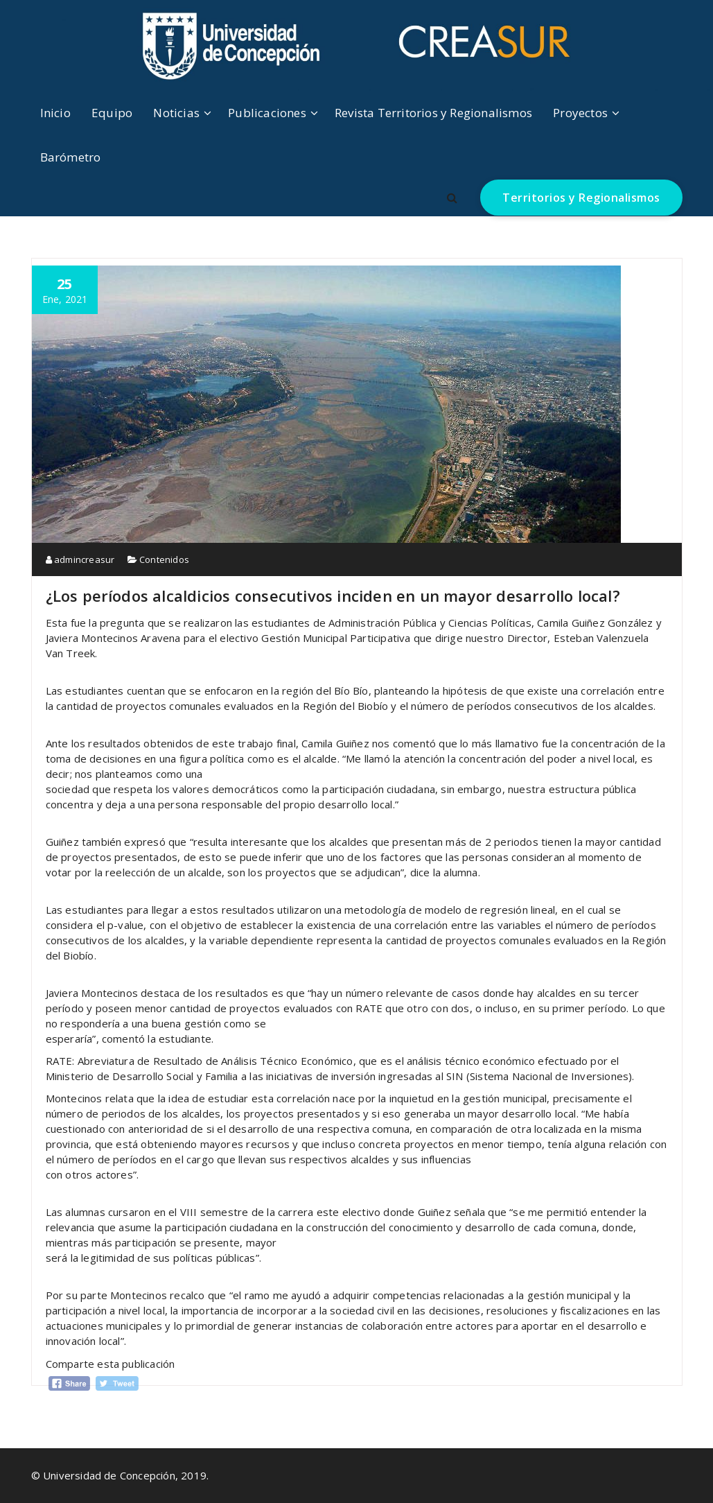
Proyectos (580, 113)
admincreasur (80, 559)
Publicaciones (267, 113)
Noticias (176, 113)
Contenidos (164, 559)
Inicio (55, 113)
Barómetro (70, 157)
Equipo (111, 113)
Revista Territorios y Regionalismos (433, 113)
